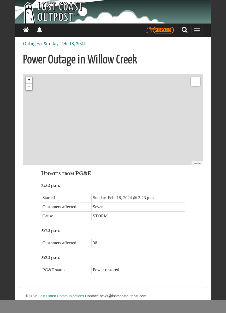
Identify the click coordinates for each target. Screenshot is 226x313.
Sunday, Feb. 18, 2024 (64, 44)
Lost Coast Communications (61, 296)
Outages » (33, 44)
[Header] (113, 12)
